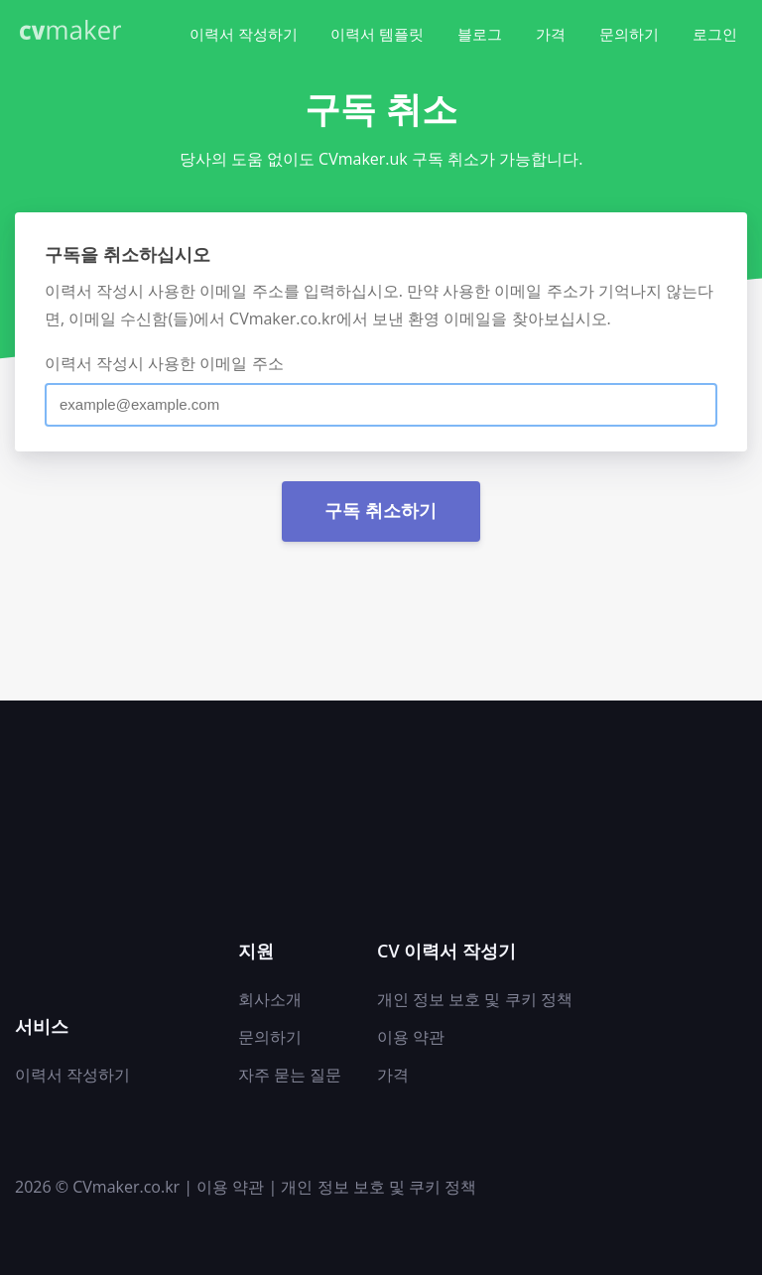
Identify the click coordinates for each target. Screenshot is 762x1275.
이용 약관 (410, 1037)
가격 (551, 34)
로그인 (715, 34)
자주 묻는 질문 (289, 1074)
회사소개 (270, 999)
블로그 (479, 34)
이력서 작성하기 (244, 34)
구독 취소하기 (380, 511)
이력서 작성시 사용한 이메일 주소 (164, 363)
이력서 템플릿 (377, 34)
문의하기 (629, 34)
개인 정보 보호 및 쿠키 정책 (474, 999)
